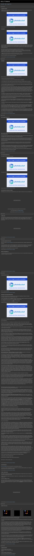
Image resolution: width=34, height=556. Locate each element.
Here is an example (4, 466)
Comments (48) (10, 113)
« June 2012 (2, 4)
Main (6, 4)
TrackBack (14, 113)
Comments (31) (10, 249)
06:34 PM (8, 292)
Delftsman (5, 1)
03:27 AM (8, 113)
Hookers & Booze (20, 210)
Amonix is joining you (10, 242)
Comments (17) (10, 271)
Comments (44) (10, 292)
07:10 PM (8, 249)
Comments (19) (10, 462)
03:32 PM (8, 462)
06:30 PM (8, 271)
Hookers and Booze (15, 10)
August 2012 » (9, 4)
